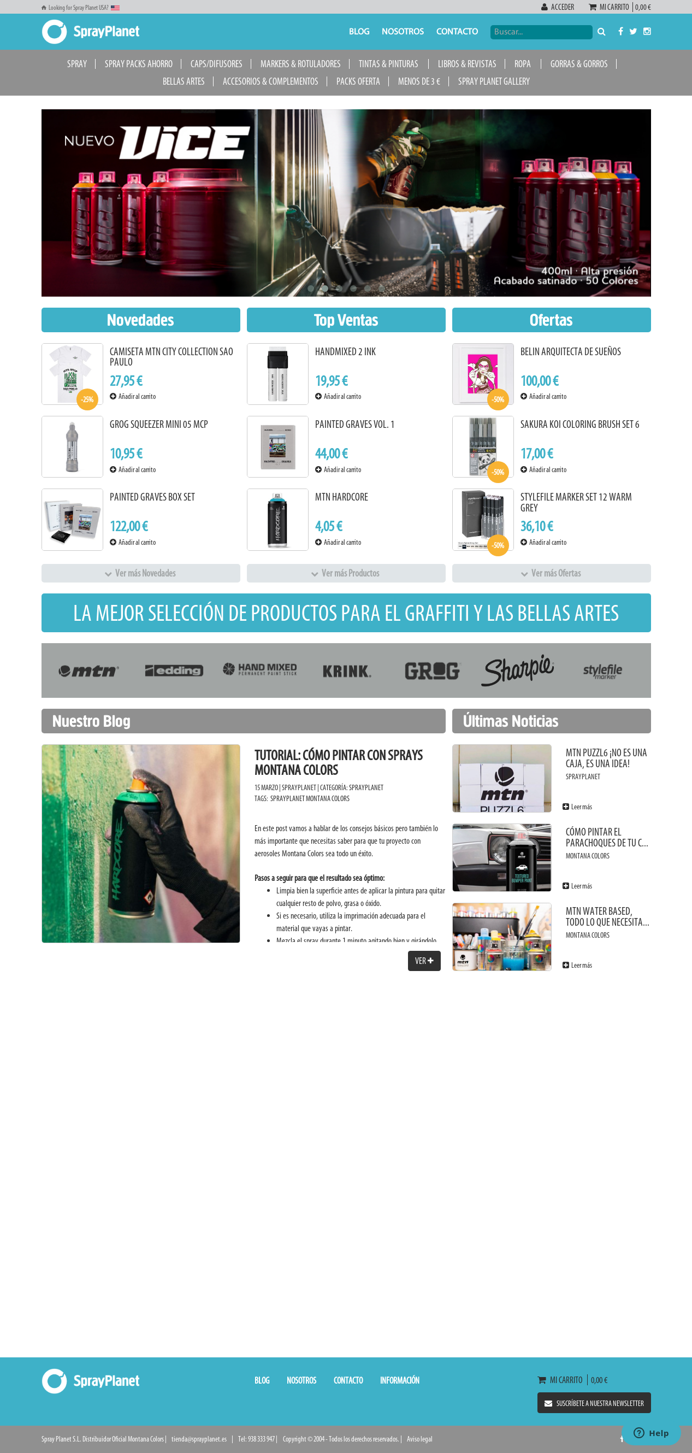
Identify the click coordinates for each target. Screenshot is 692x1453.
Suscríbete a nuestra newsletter (594, 1403)
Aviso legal (420, 1439)
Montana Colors (328, 798)
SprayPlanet (366, 787)
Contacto (457, 32)
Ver (424, 960)
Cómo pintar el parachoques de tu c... (607, 837)
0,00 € (642, 7)
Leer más (577, 806)
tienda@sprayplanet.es (199, 1439)
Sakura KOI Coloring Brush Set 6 (580, 424)
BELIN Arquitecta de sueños (571, 351)
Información (399, 1380)
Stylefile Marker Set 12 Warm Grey (576, 502)
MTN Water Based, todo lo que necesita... (607, 916)
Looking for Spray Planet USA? (81, 7)
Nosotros (403, 32)
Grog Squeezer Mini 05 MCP (159, 424)
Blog (359, 32)
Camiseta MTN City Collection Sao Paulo (171, 357)
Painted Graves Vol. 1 (355, 424)
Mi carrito (610, 7)
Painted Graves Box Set (152, 497)
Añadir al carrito (133, 396)
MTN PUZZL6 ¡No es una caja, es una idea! (606, 758)
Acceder (558, 7)
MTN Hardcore (341, 497)
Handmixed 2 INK (345, 351)
